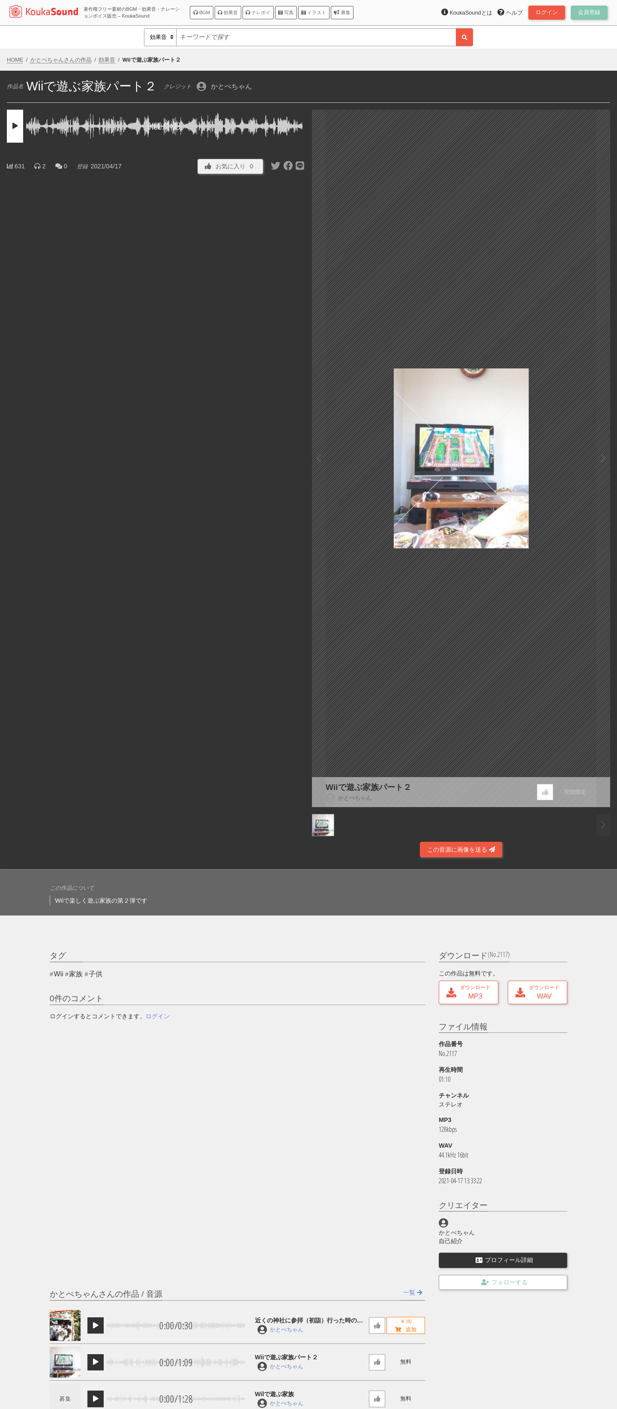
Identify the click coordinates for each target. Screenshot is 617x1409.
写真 (286, 12)
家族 (76, 974)
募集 (342, 12)
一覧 (412, 1292)
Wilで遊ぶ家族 (274, 1394)
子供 (95, 974)
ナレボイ (258, 12)
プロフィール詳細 (504, 1259)
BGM (201, 12)
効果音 (228, 12)
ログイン (158, 1016)
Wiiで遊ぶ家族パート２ (368, 787)
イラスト (313, 12)
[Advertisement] (156, 834)
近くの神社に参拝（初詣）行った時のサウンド (309, 1321)
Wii (58, 974)
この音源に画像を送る (461, 849)
